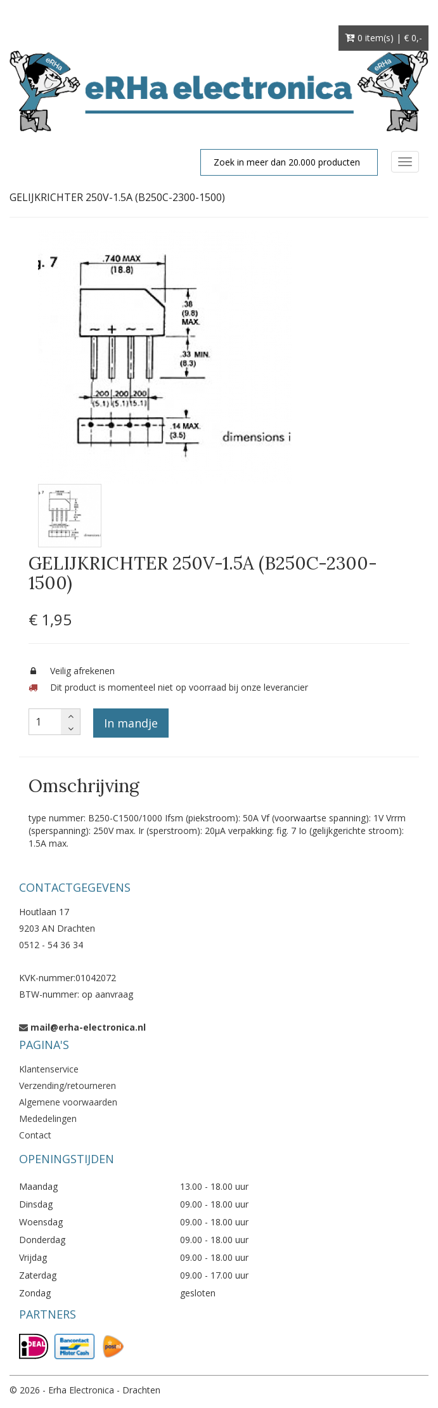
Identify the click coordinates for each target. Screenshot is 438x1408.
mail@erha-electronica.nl (88, 1027)
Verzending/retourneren (67, 1085)
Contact (35, 1135)
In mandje (131, 723)
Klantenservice (49, 1069)
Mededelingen (48, 1118)
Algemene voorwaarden (68, 1102)
